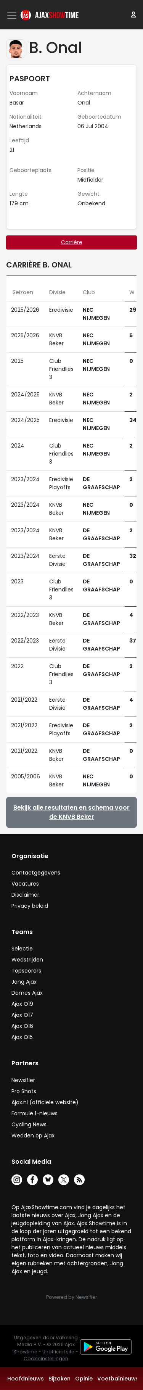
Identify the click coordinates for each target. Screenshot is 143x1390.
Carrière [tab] (71, 242)
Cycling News (29, 1124)
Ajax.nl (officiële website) (45, 1102)
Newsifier (23, 1080)
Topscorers (26, 970)
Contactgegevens (35, 872)
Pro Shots (23, 1091)
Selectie (22, 948)
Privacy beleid (29, 906)
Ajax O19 (22, 1004)
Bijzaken (59, 1378)
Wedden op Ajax (33, 1135)
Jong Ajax (24, 982)
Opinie (84, 1378)
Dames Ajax (27, 993)
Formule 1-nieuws (34, 1113)
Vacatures (25, 883)
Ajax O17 (22, 1015)
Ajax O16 (22, 1026)
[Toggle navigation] (12, 15)
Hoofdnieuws (25, 1378)
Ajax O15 (22, 1037)
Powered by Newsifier (71, 1297)
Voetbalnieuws (118, 1378)
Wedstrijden (27, 959)
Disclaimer (25, 895)
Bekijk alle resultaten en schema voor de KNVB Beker (71, 812)
